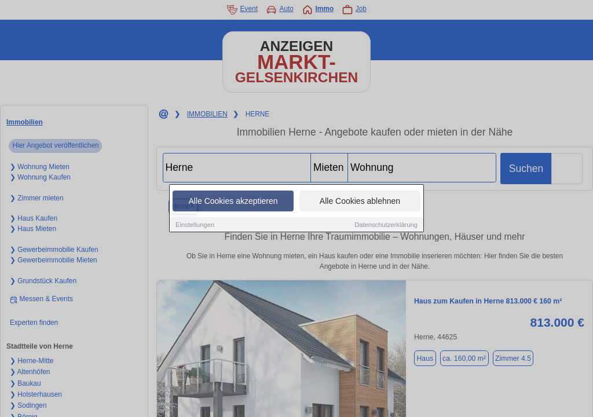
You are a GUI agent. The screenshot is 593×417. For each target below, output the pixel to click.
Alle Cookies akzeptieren (232, 201)
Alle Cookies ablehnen (360, 201)
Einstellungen (194, 225)
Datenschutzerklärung (386, 225)
